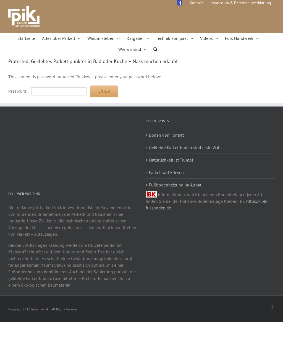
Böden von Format (166, 135)
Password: (47, 91)
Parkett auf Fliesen (166, 172)
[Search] (155, 49)
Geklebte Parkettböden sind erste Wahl (185, 147)
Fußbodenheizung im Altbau (176, 185)
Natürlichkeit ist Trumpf (171, 160)
